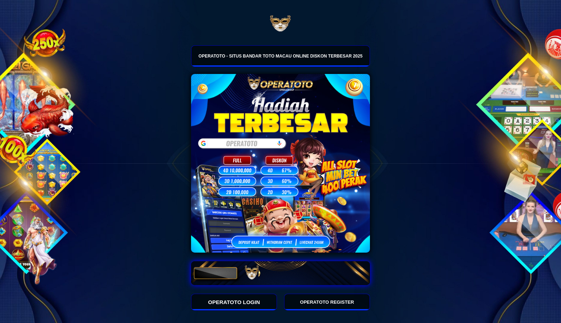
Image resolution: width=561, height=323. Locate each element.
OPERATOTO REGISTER (327, 302)
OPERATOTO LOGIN (234, 302)
